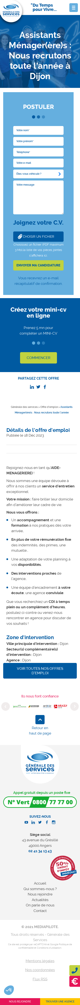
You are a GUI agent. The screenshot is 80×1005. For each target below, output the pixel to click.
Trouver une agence (60, 1001)
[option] (20, 706)
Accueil (40, 883)
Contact (40, 911)
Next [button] (74, 706)
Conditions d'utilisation (49, 947)
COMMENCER (38, 358)
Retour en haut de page (40, 731)
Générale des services (24, 407)
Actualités (40, 900)
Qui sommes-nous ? (40, 889)
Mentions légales (40, 961)
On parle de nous (40, 905)
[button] (9, 990)
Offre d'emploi (49, 407)
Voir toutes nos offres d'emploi (40, 670)
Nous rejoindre (40, 894)
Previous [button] (5, 706)
